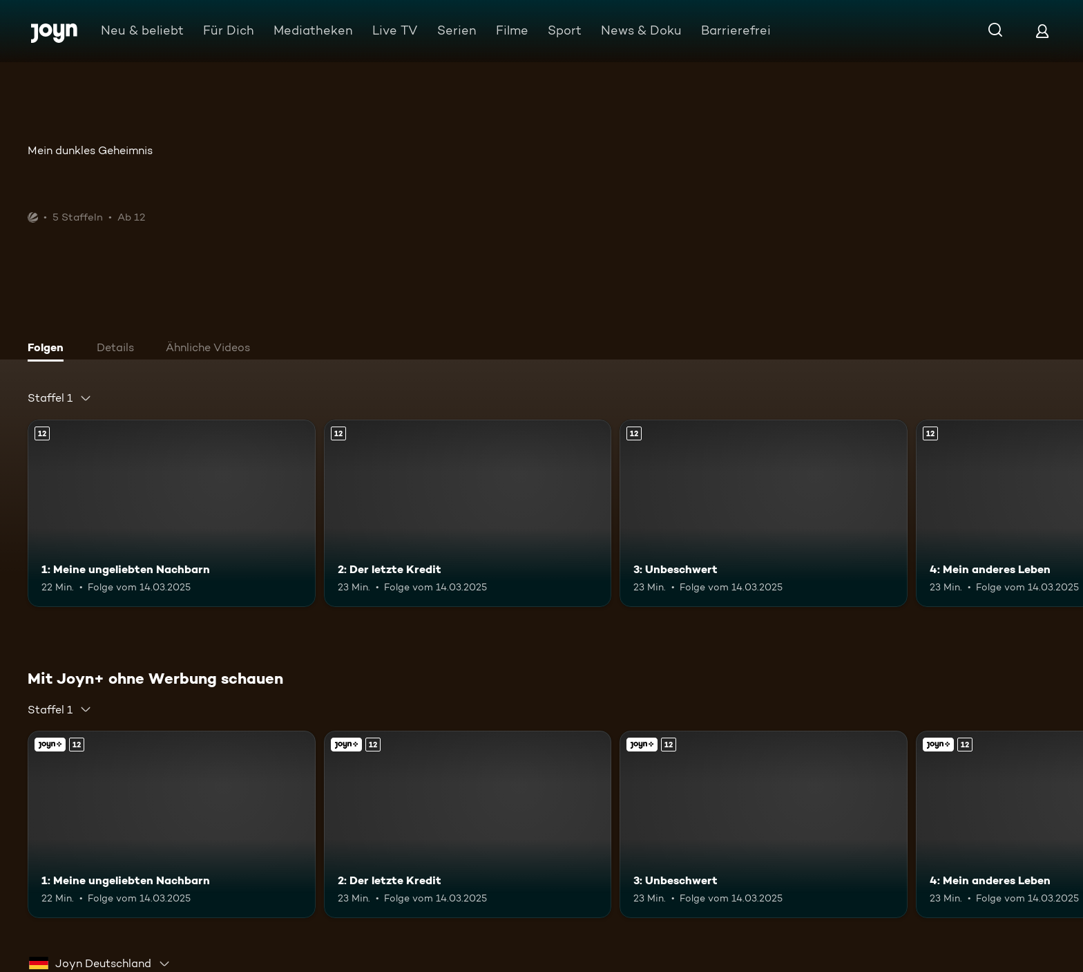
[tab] (49, 349)
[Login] (1042, 31)
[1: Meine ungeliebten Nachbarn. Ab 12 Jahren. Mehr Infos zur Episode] (172, 513)
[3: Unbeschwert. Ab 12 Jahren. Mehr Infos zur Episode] (764, 513)
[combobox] (60, 398)
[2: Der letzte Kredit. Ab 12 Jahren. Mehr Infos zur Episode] (468, 513)
